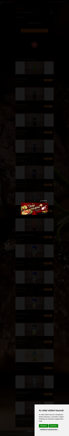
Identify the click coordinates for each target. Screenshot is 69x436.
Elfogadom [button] (43, 426)
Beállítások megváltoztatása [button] (48, 429)
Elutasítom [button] (53, 426)
